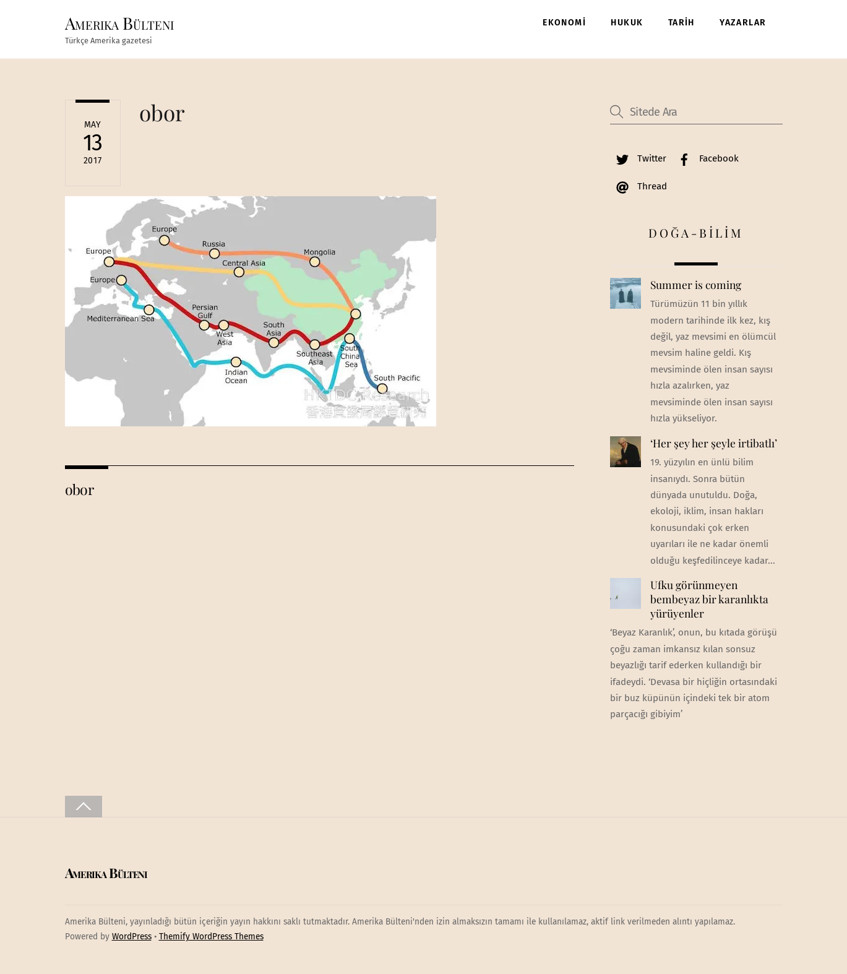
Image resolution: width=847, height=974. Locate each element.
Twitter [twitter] (638, 158)
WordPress (132, 936)
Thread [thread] (638, 186)
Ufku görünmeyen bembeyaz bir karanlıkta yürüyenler (709, 598)
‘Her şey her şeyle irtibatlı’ (713, 443)
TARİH (681, 22)
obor (162, 112)
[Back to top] (83, 806)
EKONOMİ (564, 22)
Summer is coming (695, 284)
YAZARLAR (743, 22)
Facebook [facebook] (705, 158)
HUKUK (627, 22)
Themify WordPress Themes (211, 936)
